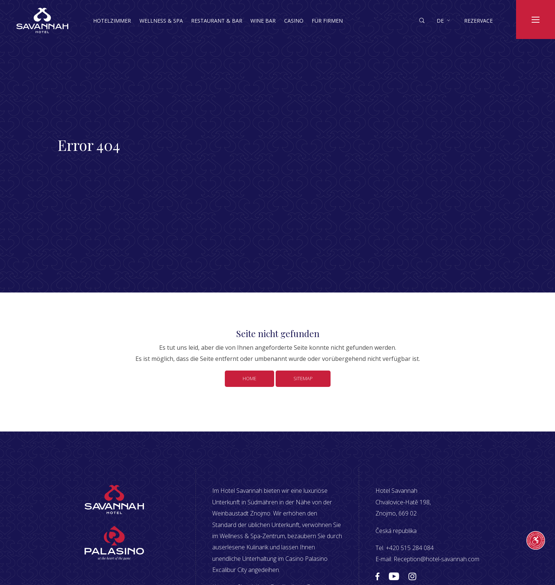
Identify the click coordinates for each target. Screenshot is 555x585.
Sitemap (303, 378)
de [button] (440, 20)
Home (249, 378)
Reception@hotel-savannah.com (436, 559)
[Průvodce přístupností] (535, 540)
